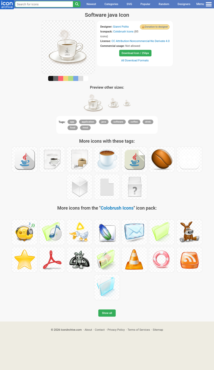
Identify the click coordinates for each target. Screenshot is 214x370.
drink (148, 121)
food (72, 127)
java (103, 121)
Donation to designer (156, 26)
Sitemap (158, 329)
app (72, 121)
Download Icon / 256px (135, 53)
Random (164, 4)
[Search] (77, 4)
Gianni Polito (121, 26)
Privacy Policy (116, 329)
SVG (129, 4)
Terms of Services (139, 329)
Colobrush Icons (123, 31)
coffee (134, 121)
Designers (184, 4)
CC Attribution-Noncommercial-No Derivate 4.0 (141, 41)
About (88, 329)
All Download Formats (135, 60)
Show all (107, 313)
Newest (91, 4)
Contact (100, 329)
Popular (145, 4)
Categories (111, 4)
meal (85, 127)
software (118, 121)
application (88, 121)
